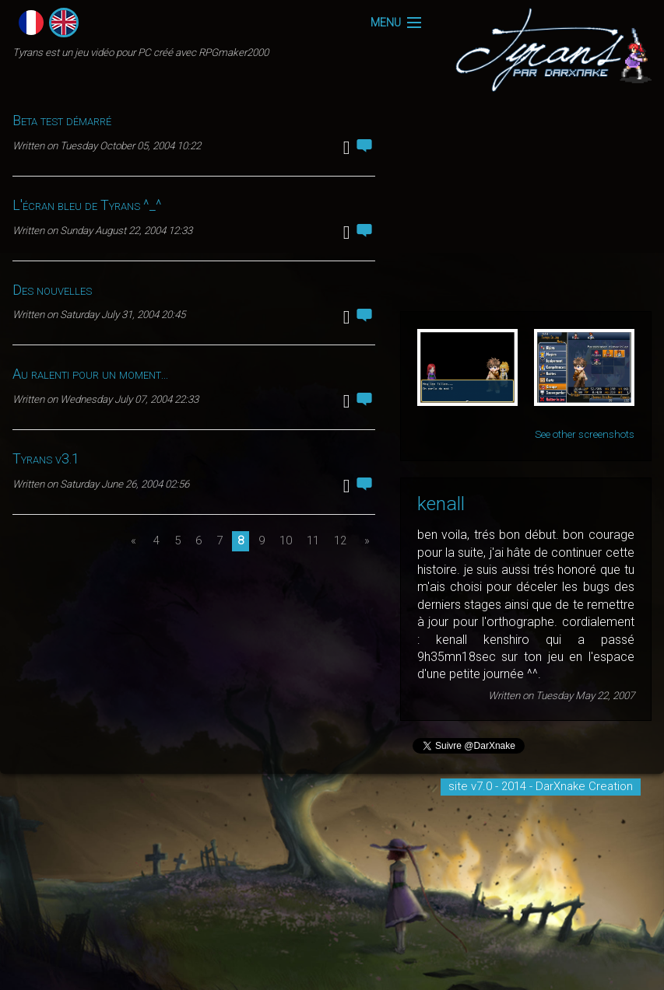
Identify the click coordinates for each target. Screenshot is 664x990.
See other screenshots (584, 434)
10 (285, 540)
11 (313, 540)
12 (340, 540)
